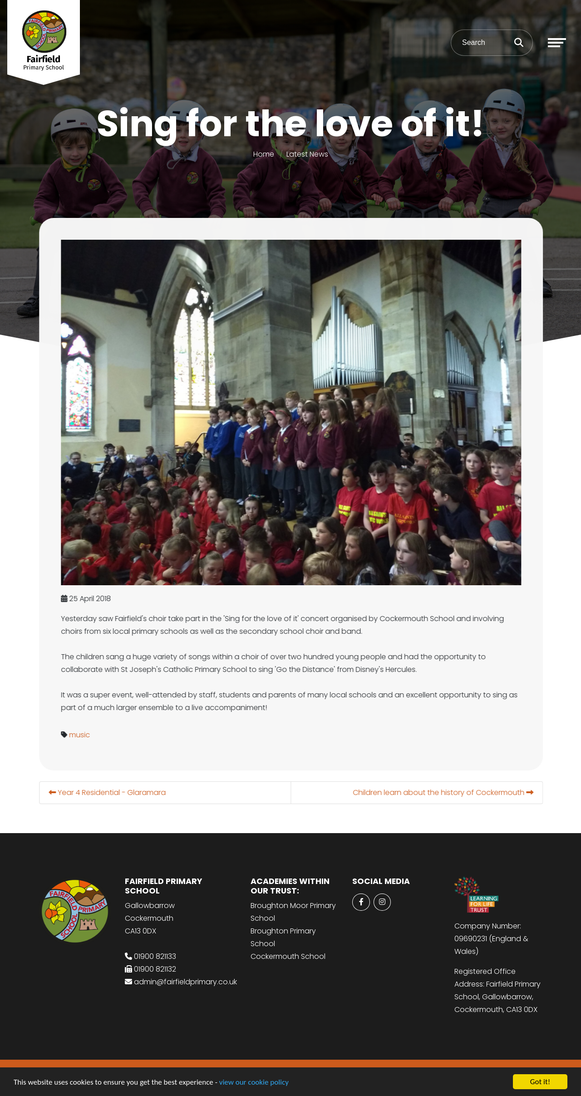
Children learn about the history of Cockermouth (446, 792)
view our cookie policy (254, 1083)
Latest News (307, 154)
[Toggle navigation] (556, 43)
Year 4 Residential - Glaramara (110, 792)
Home (263, 154)
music (82, 735)
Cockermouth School (288, 956)
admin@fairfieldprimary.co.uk (185, 982)
